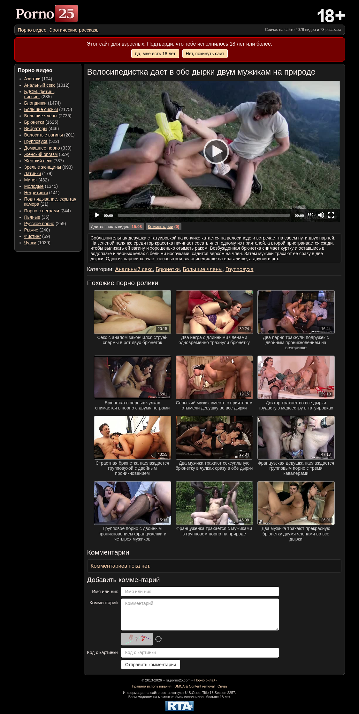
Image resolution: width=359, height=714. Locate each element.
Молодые (34, 186)
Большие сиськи (41, 109)
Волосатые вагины (43, 134)
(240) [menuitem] (37, 229)
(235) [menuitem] (39, 94)
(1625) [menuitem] (41, 122)
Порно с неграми (41, 210)
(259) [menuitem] (45, 223)
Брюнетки (34, 122)
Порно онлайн (205, 680)
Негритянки (36, 192)
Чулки (30, 242)
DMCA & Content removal (194, 686)
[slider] (204, 215)
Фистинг (32, 236)
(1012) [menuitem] (47, 85)
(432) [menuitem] (36, 179)
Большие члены (40, 115)
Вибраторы (35, 128)
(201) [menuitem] (49, 134)
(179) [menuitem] (38, 173)
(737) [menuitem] (44, 160)
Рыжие (31, 229)
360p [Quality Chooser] (312, 215)
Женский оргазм (41, 154)
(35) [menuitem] (37, 217)
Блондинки (35, 103)
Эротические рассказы (74, 30)
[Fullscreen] (331, 215)
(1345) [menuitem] (41, 186)
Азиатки (32, 78)
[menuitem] (32, 30)
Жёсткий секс (38, 160)
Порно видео (32, 30)
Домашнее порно (42, 148)
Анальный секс (40, 85)
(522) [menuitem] (41, 141)
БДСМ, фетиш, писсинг (39, 94)
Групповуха (36, 141)
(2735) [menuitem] (48, 115)
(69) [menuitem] (37, 236)
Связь (222, 686)
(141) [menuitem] (42, 192)
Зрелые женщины (42, 167)
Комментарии (160, 227)
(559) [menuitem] (47, 154)
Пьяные (32, 217)
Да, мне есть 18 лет (155, 53)
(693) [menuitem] (48, 167)
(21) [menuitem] (50, 201)
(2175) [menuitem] (48, 109)
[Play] (214, 151)
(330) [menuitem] (48, 148)
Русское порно (39, 223)
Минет (30, 179)
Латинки (32, 173)
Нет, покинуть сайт (205, 53)
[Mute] (321, 215)
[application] (214, 151)
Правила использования (152, 686)
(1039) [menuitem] (37, 242)
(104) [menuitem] (38, 78)
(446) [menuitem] (41, 128)
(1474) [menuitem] (42, 103)
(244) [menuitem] (47, 210)
